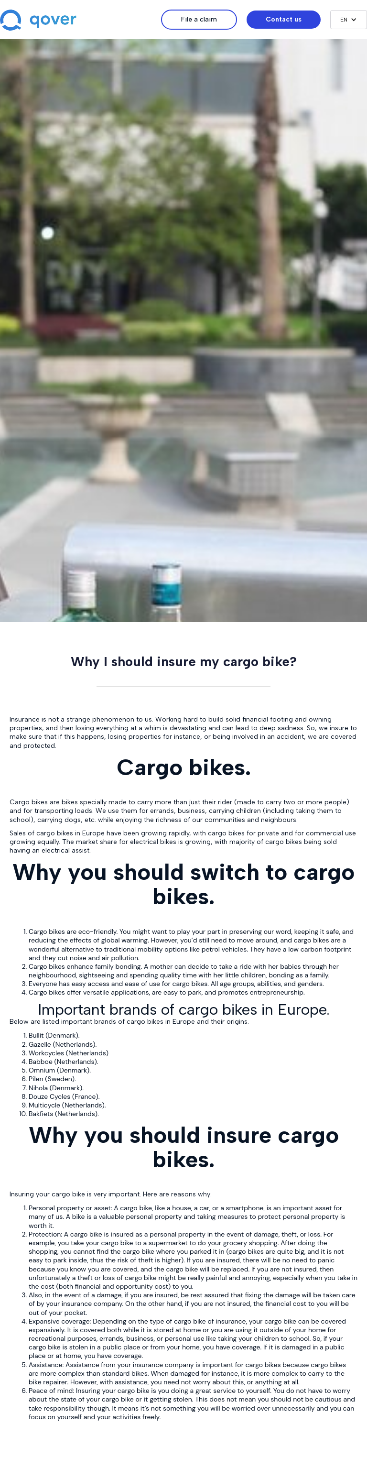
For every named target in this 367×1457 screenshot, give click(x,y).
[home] (80, 20)
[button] (348, 19)
